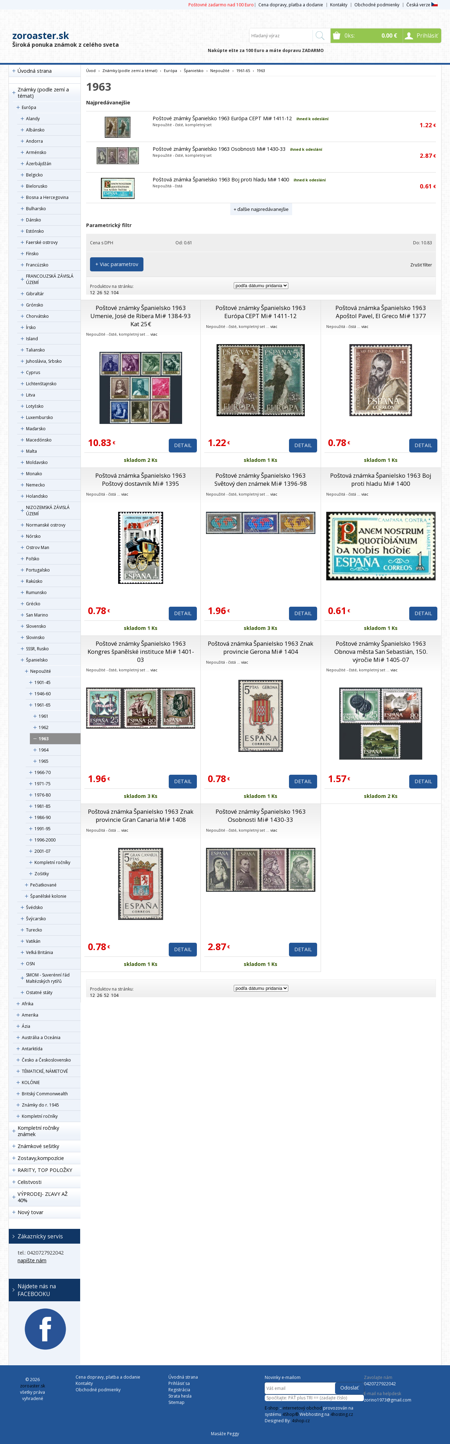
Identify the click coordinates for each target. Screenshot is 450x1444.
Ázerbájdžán (38, 164)
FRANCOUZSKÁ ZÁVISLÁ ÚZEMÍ (49, 279)
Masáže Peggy (225, 1434)
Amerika (30, 1015)
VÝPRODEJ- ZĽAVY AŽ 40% (43, 1197)
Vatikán (33, 941)
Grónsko (34, 305)
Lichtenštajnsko (41, 384)
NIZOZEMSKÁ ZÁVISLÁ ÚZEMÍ (48, 510)
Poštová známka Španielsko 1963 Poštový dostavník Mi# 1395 (140, 479)
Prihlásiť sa (179, 1383)
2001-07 (42, 851)
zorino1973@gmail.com (387, 1400)
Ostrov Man (37, 547)
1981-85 (42, 806)
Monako (34, 474)
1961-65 (42, 705)
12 (92, 293)
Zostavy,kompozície (41, 1158)
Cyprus (33, 372)
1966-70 (42, 772)
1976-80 (42, 795)
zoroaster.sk (40, 35)
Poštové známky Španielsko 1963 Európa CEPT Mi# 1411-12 (222, 118)
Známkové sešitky (38, 1146)
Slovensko (36, 626)
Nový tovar (30, 1212)
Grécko (33, 604)
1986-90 (42, 817)
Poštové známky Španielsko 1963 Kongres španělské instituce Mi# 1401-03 (141, 651)
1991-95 (42, 829)
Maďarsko (36, 429)
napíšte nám (32, 1260)
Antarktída (32, 1049)
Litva (30, 395)
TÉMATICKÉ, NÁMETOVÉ (45, 1071)
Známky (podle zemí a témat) (43, 92)
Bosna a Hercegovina (47, 197)
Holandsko (37, 496)
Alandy (33, 119)
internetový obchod (302, 1408)
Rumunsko (36, 592)
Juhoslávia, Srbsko (44, 361)
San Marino (37, 615)
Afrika (27, 1004)
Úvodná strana (35, 70)
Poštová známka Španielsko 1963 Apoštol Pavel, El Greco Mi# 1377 (380, 312)
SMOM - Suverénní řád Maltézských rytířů (48, 978)
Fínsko (32, 254)
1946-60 (42, 694)
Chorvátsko (37, 316)
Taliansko (35, 350)
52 (106, 293)
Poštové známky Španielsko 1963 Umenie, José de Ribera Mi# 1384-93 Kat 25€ (140, 316)
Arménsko (36, 152)
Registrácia (179, 1390)
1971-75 (42, 784)
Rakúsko (34, 581)
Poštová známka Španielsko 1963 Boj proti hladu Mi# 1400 (221, 179)
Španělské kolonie (48, 896)
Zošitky (41, 874)
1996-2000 (45, 840)
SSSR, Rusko (37, 649)
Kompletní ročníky (52, 862)
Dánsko (33, 220)
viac (154, 334)
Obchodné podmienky (376, 5)
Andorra (34, 141)
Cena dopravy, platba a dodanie (290, 5)
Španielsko (37, 660)
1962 (44, 727)
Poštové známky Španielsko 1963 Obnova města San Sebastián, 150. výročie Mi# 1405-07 (381, 651)
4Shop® (290, 1414)
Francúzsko (37, 265)
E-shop (271, 1408)
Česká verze (422, 5)
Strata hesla (180, 1396)
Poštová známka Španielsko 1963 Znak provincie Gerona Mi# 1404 (260, 647)
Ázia (26, 1026)
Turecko (34, 930)
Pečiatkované (43, 885)
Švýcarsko (36, 919)
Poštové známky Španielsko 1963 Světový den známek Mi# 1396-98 (260, 479)
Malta (31, 451)
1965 (44, 761)
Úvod (91, 70)
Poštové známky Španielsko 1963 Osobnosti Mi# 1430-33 (219, 149)
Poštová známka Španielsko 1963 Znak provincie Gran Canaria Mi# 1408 (140, 815)
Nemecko (35, 485)
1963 (44, 739)
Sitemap (176, 1402)
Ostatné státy (39, 992)
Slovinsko (35, 637)
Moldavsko (37, 462)
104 (114, 293)
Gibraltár (35, 294)
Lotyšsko (35, 406)
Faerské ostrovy (42, 242)
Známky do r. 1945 (40, 1105)
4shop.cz (301, 1421)
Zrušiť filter (421, 265)
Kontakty (338, 5)
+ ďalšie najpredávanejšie (261, 209)
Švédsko (34, 907)
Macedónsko (39, 440)
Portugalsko (38, 570)
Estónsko (35, 231)
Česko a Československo (46, 1060)
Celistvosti (29, 1182)
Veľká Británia (39, 952)
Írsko (31, 327)
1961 (44, 716)
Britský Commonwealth (45, 1094)
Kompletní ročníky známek (38, 1130)
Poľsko (32, 559)
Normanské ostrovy (45, 525)
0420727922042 (380, 1384)
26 (99, 293)
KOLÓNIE (31, 1082)
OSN (30, 964)
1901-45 (42, 682)
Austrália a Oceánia (41, 1037)
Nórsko (33, 536)
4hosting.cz (341, 1414)
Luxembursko (39, 417)
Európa (29, 107)
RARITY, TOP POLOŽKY (45, 1170)
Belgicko (34, 175)
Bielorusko (36, 186)
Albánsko (35, 130)
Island (32, 339)
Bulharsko (36, 209)
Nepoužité (40, 671)
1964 (44, 750)
